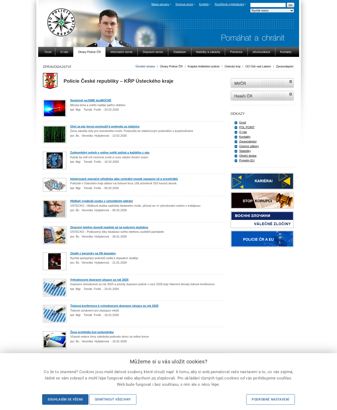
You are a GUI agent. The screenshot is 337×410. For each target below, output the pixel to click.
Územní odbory (249, 146)
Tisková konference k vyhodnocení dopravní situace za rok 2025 (114, 305)
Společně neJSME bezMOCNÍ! (90, 100)
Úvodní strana (145, 66)
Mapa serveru (160, 4)
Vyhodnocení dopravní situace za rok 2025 (99, 279)
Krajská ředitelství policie (204, 66)
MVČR (262, 83)
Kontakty (245, 136)
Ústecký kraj (232, 66)
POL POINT (247, 127)
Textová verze (184, 4)
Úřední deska (247, 155)
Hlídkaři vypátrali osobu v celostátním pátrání (101, 200)
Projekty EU (247, 160)
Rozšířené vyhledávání (229, 4)
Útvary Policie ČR (171, 66)
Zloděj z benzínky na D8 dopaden (93, 253)
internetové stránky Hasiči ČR (262, 96)
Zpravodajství (284, 66)
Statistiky (245, 150)
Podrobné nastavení (270, 399)
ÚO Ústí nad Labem (258, 66)
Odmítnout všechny (113, 399)
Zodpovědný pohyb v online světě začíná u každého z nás (110, 152)
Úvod (242, 122)
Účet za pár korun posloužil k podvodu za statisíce (105, 126)
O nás (243, 132)
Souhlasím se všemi (65, 399)
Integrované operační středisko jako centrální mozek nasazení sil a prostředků (124, 178)
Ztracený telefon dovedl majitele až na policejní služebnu (109, 227)
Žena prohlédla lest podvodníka (92, 332)
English (204, 4)
